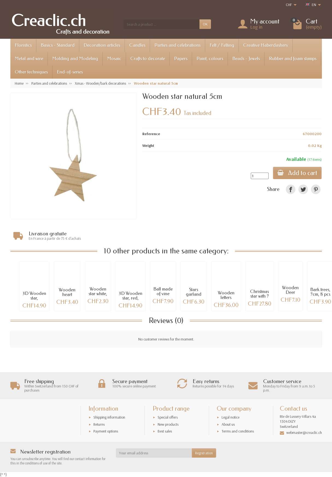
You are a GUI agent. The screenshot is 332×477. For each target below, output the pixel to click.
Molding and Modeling (75, 58)
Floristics (23, 45)
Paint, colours (209, 58)
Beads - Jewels (246, 58)
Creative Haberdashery (265, 45)
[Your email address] (154, 453)
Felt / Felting (222, 45)
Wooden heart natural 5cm (67, 295)
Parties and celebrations (177, 45)
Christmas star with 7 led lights (259, 295)
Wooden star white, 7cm (98, 293)
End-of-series (70, 72)
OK (205, 24)
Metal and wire (29, 58)
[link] (290, 189)
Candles (137, 45)
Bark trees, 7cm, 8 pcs (320, 291)
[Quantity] (260, 176)
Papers (180, 58)
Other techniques (31, 72)
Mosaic (114, 58)
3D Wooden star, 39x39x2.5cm (34, 297)
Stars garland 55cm (193, 293)
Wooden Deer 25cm (290, 291)
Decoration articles (102, 45)
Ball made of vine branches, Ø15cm (163, 295)
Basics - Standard (58, 45)
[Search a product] (161, 24)
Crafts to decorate (147, 58)
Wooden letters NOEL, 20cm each (226, 298)
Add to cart (297, 173)
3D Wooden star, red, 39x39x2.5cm (130, 297)
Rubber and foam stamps (292, 58)
